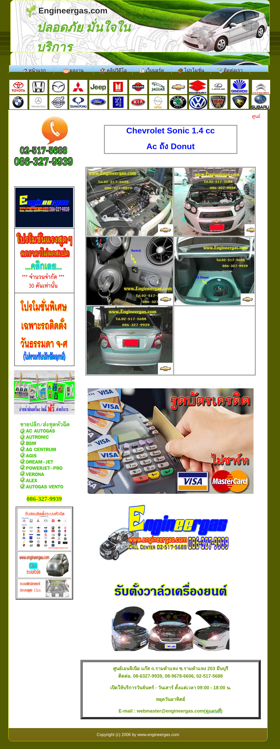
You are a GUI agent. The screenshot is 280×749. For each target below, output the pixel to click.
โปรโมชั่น (191, 70)
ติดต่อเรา (230, 70)
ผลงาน (73, 70)
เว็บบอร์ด (151, 70)
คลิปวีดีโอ (113, 70)
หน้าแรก (34, 70)
